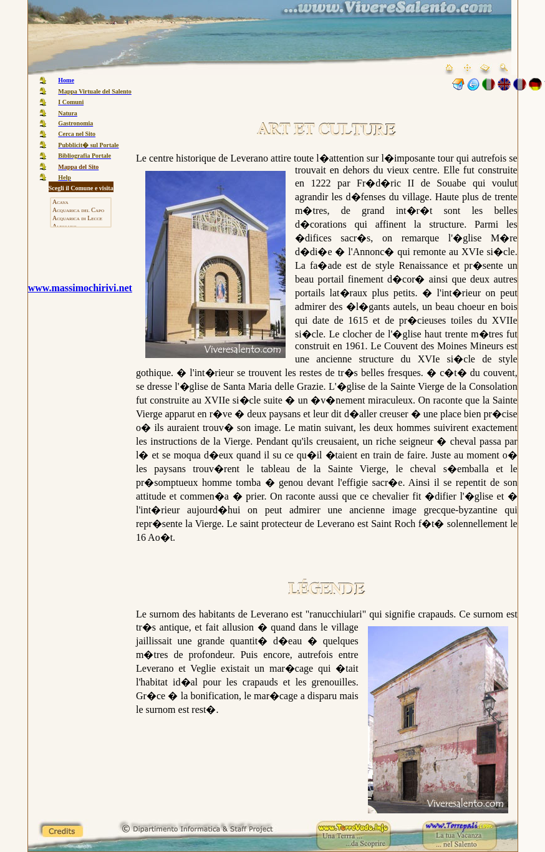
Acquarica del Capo (80, 210)
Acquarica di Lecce (80, 219)
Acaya (80, 202)
